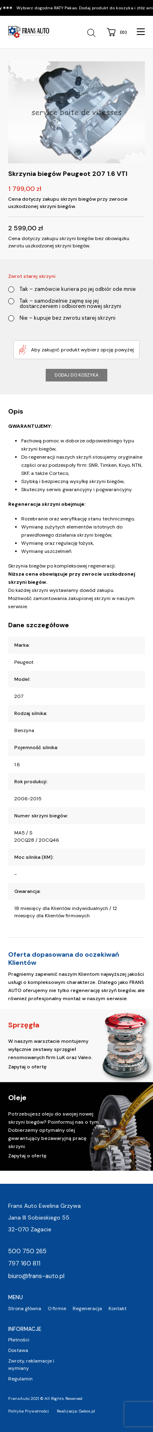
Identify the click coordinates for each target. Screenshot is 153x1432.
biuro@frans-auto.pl (36, 1276)
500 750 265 (27, 1251)
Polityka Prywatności (28, 1411)
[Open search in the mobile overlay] (92, 33)
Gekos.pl (87, 1411)
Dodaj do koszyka (76, 375)
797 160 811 (24, 1263)
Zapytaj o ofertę (27, 1067)
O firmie (57, 1308)
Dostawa (18, 1350)
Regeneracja (87, 1308)
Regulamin (20, 1379)
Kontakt (117, 1308)
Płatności (18, 1340)
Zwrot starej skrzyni (31, 276)
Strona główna (24, 1308)
